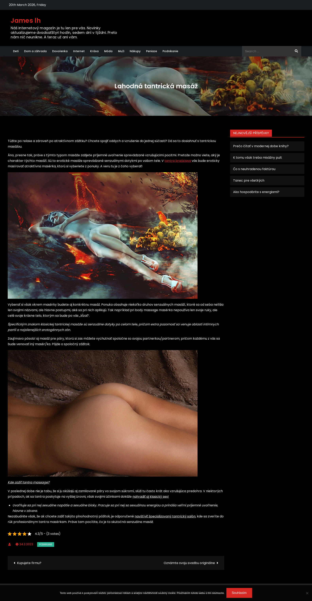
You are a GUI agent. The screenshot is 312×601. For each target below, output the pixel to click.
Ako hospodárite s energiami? (256, 192)
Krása (94, 51)
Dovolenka (60, 51)
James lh (26, 20)
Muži (121, 51)
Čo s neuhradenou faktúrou (254, 169)
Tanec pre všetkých (248, 180)
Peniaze (151, 51)
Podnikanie (170, 51)
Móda (108, 51)
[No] (307, 593)
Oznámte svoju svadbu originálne (189, 563)
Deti (16, 51)
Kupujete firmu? (29, 563)
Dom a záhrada (35, 51)
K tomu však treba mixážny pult (257, 157)
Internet (79, 51)
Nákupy (135, 51)
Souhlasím (239, 593)
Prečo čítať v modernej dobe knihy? (261, 146)
